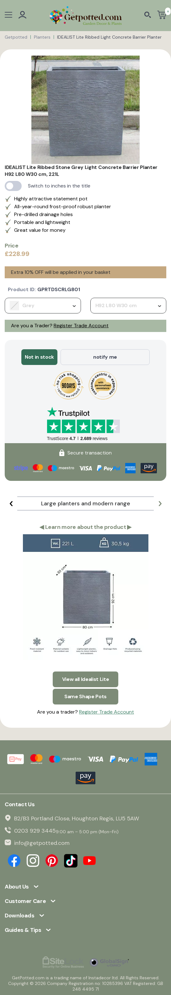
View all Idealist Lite (85, 679)
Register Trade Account (81, 325)
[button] (11, 503)
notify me (105, 357)
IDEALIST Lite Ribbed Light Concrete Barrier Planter (109, 37)
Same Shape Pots (85, 696)
